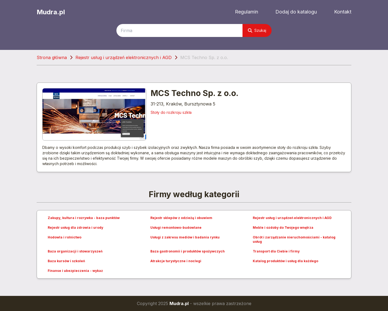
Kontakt (342, 12)
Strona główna (52, 57)
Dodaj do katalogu (296, 12)
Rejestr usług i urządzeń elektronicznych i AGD (123, 57)
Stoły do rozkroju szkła (171, 112)
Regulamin (246, 12)
